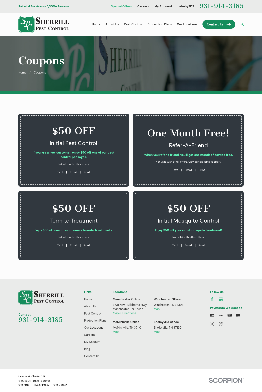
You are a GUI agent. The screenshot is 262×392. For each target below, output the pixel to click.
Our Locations (93, 327)
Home (88, 299)
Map (157, 309)
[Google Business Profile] (221, 299)
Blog (87, 349)
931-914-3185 (221, 6)
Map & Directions (124, 313)
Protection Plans (95, 320)
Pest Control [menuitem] (133, 24)
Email (73, 172)
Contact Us (91, 356)
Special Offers (121, 6)
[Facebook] (212, 299)
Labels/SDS (186, 6)
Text (60, 172)
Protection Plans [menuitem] (160, 24)
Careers (143, 6)
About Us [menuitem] (112, 24)
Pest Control (92, 313)
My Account (163, 6)
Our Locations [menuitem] (187, 24)
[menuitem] (23, 385)
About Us (90, 306)
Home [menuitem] (96, 24)
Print (87, 172)
